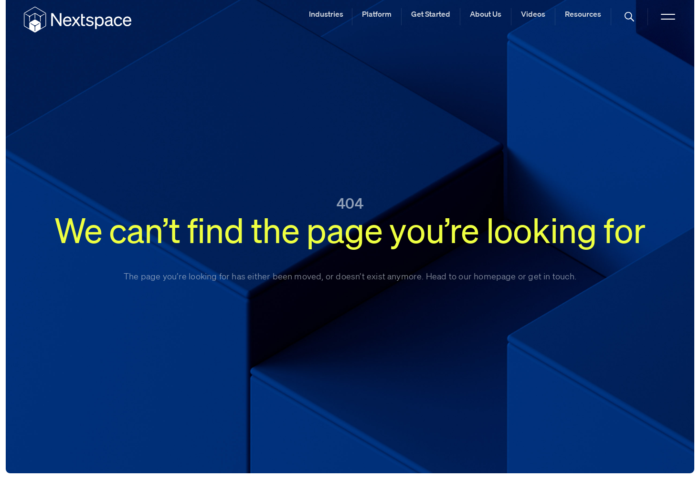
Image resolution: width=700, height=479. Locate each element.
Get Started (430, 14)
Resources (583, 14)
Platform (377, 14)
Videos (533, 14)
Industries (326, 14)
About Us (485, 14)
